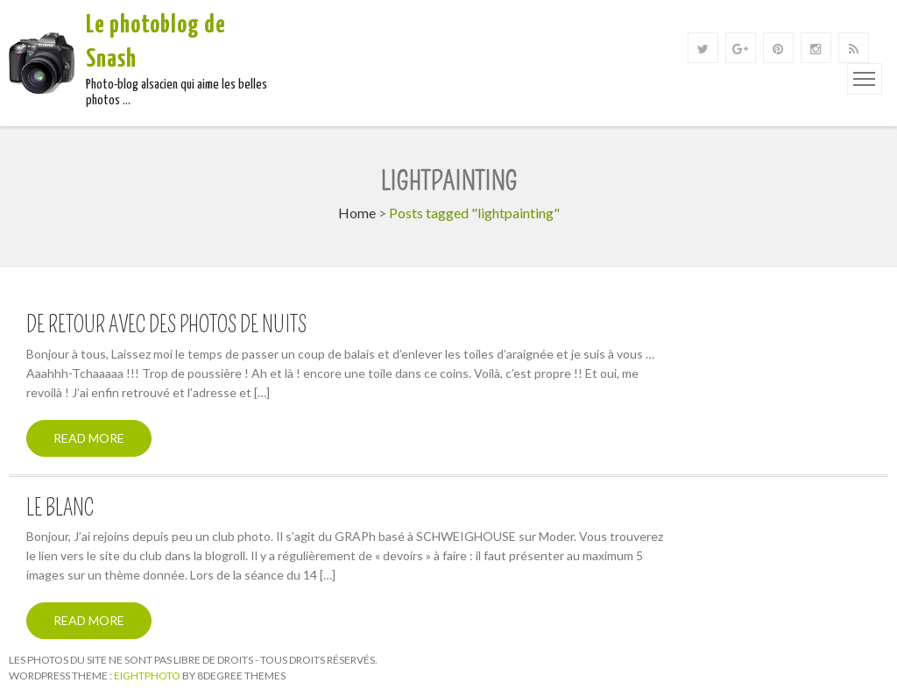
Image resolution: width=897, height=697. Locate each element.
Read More (88, 437)
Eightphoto (148, 675)
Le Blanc (60, 508)
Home (357, 212)
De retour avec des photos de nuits (166, 325)
